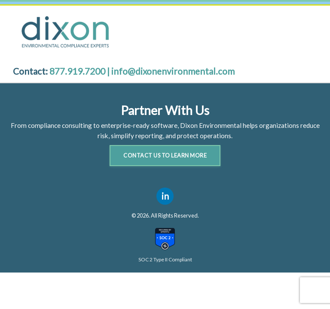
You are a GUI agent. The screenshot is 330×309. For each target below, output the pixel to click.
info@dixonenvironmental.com (173, 71)
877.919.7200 (78, 71)
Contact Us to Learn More (165, 155)
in (165, 196)
